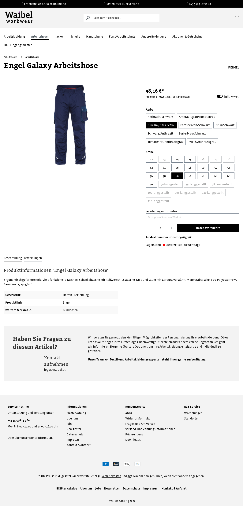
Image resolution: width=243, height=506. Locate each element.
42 (151, 167)
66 (215, 176)
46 (177, 167)
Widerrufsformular (138, 418)
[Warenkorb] (238, 18)
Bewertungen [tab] (33, 258)
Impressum (73, 439)
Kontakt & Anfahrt (78, 445)
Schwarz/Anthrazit (160, 133)
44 (164, 167)
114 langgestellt (158, 201)
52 (215, 167)
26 (202, 159)
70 (151, 184)
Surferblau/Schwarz (192, 133)
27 (215, 159)
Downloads (133, 439)
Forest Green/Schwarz (195, 125)
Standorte (190, 418)
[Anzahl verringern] (150, 228)
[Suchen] (88, 18)
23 (164, 159)
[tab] (13, 258)
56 (151, 176)
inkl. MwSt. (228, 96)
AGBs (128, 413)
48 (190, 167)
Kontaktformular (40, 437)
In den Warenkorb (208, 228)
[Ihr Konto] (235, 18)
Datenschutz (75, 434)
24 (177, 159)
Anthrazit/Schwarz (160, 116)
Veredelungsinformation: (162, 211)
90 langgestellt (171, 184)
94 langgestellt (196, 184)
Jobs (69, 423)
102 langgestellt (158, 192)
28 (228, 159)
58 (164, 176)
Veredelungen (193, 413)
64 (202, 176)
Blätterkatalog (76, 413)
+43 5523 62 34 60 (19, 420)
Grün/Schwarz (225, 125)
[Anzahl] (160, 228)
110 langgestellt (212, 192)
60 (177, 176)
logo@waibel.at (54, 369)
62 (190, 176)
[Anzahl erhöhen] (172, 228)
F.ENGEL (233, 67)
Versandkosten (111, 476)
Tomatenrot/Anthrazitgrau (166, 141)
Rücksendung (134, 434)
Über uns (72, 418)
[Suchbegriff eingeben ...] (125, 18)
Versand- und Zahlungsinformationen (150, 429)
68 (228, 176)
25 (190, 159)
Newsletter (73, 429)
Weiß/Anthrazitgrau (202, 141)
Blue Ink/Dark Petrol (161, 125)
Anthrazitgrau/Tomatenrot (197, 116)
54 (228, 167)
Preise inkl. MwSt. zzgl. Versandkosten (168, 96)
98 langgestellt (222, 184)
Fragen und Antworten (140, 423)
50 (202, 167)
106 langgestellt (185, 192)
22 (151, 159)
